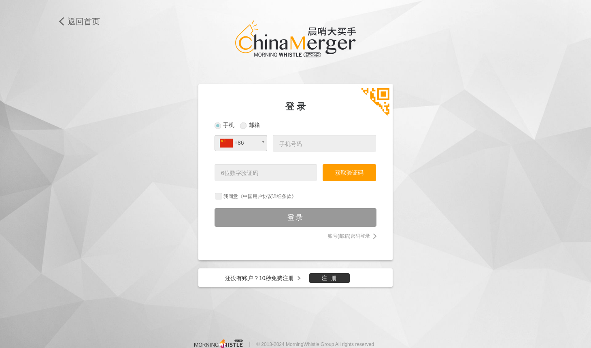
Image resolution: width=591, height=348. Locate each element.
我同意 (259, 196)
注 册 (329, 278)
